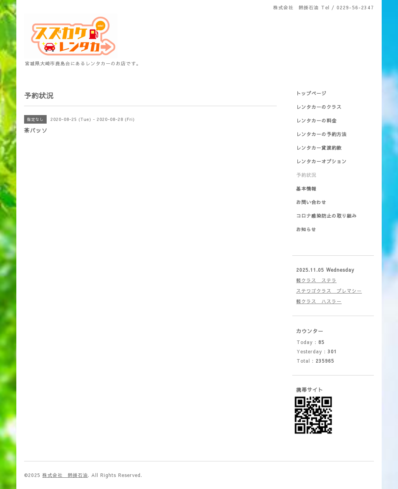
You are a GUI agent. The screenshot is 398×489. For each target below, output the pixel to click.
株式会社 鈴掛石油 (65, 475)
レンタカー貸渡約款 (319, 148)
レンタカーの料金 (316, 120)
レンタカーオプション (321, 161)
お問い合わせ (311, 202)
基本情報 (306, 188)
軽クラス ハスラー (319, 301)
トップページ (311, 93)
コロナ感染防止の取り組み (326, 216)
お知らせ (306, 229)
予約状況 (306, 175)
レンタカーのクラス (319, 107)
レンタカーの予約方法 (321, 134)
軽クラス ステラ (316, 280)
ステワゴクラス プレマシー (329, 291)
